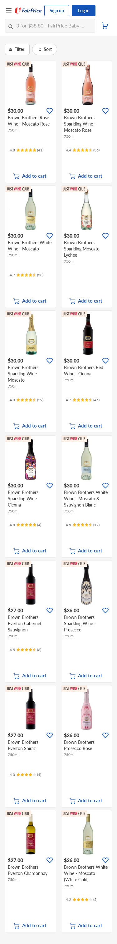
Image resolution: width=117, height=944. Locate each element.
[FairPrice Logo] (28, 10)
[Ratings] (26, 150)
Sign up (57, 10)
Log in (84, 10)
